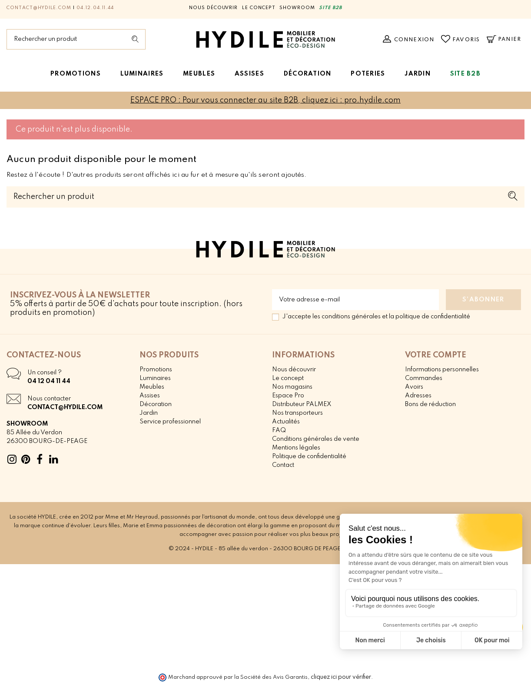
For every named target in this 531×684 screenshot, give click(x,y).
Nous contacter (49, 399)
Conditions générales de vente (315, 439)
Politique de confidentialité (309, 456)
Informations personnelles (442, 370)
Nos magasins (292, 387)
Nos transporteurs (297, 413)
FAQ (279, 430)
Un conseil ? (44, 373)
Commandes (423, 378)
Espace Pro (288, 396)
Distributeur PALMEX (302, 404)
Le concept (258, 8)
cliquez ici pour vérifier (341, 677)
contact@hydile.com (39, 8)
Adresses (418, 396)
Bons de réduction (430, 404)
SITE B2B (330, 8)
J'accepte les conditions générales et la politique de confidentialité (376, 317)
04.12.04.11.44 (94, 8)
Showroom (297, 8)
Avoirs (414, 387)
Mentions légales (296, 448)
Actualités (286, 422)
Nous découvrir (213, 8)
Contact (283, 465)
